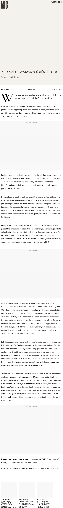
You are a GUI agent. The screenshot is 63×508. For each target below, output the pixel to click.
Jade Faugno (8, 89)
